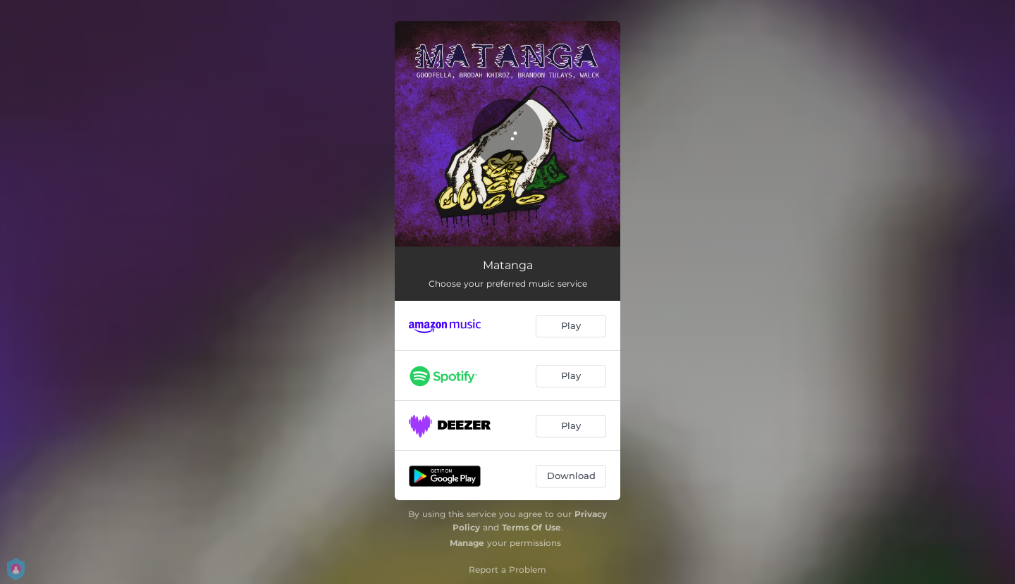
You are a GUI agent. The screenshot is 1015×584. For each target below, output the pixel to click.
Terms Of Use (531, 527)
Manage (467, 543)
